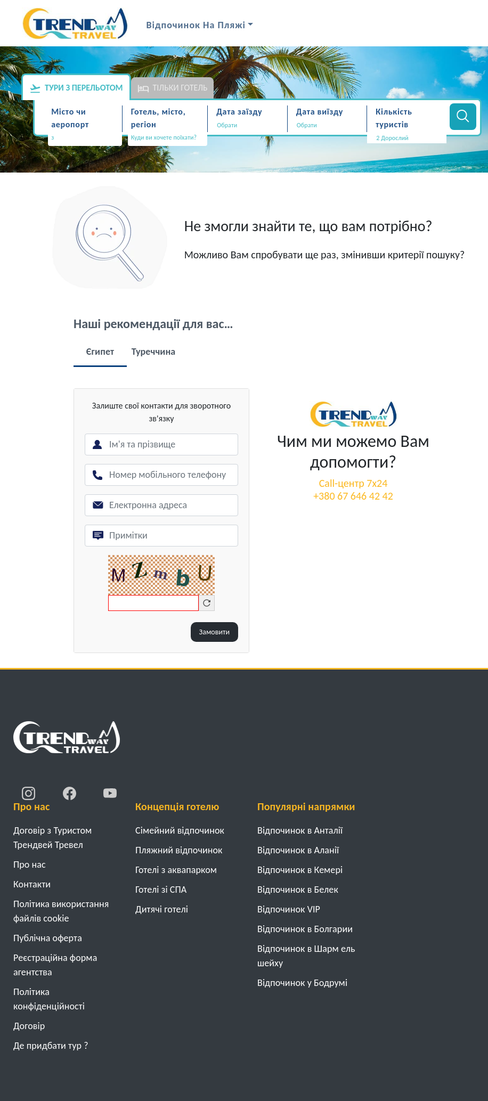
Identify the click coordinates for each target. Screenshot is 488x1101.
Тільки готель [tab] (172, 88)
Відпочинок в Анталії (300, 830)
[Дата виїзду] (327, 125)
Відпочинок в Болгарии (305, 929)
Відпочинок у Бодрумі (302, 983)
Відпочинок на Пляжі (196, 25)
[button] (406, 138)
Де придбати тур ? (50, 1045)
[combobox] (85, 138)
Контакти (32, 884)
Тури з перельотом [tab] (76, 88)
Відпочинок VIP (288, 909)
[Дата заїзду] (247, 125)
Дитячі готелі (161, 909)
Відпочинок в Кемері (300, 870)
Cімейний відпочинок (179, 830)
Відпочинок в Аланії (298, 850)
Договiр (29, 1026)
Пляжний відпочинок (179, 850)
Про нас (29, 864)
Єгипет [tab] (100, 351)
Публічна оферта (47, 938)
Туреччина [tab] (154, 351)
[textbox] (85, 137)
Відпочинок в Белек (297, 889)
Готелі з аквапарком (176, 870)
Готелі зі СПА (160, 889)
